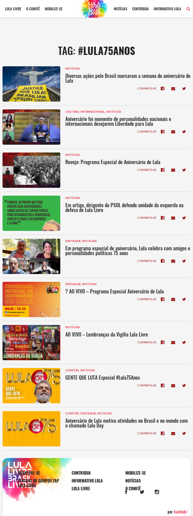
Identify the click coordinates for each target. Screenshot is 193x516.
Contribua (141, 8)
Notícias (121, 8)
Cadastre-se (29, 473)
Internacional (92, 111)
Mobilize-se (53, 8)
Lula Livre (13, 8)
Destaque (73, 240)
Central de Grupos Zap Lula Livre (38, 483)
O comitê (33, 8)
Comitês (72, 370)
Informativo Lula (168, 8)
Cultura (72, 111)
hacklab (181, 512)
